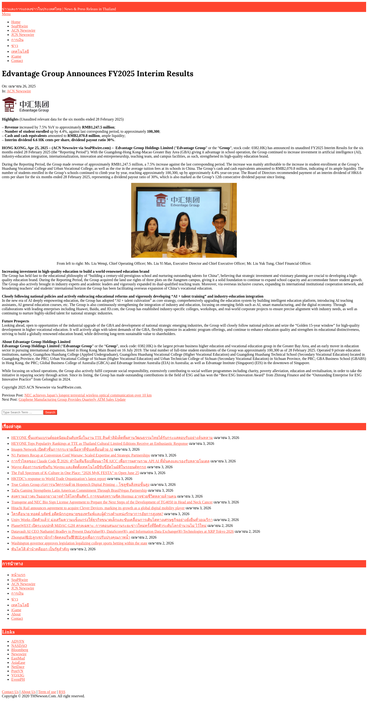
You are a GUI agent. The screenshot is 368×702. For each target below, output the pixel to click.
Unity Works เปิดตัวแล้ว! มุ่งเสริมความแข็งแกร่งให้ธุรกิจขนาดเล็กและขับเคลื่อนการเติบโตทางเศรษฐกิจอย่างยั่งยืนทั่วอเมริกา (112, 520)
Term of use (47, 692)
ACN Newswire (19, 91)
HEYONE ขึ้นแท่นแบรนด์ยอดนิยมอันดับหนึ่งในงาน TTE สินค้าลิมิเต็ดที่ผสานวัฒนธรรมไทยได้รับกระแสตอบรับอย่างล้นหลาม (112, 438)
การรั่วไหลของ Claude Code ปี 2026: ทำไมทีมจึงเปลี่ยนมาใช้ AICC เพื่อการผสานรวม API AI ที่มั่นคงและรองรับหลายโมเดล (110, 461)
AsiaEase (18, 662)
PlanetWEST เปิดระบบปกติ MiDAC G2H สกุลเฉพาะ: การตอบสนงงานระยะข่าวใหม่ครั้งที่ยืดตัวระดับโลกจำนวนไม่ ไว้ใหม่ (109, 526)
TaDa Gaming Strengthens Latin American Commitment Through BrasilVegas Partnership (79, 490)
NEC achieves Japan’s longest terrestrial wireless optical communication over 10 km (88, 395)
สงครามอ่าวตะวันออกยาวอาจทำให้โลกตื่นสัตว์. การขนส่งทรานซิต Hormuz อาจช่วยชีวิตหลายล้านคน (93, 496)
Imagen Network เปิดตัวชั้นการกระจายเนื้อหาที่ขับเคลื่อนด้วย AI (62, 449)
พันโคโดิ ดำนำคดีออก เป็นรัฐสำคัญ (40, 549)
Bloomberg (19, 650)
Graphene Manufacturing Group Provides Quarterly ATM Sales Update (72, 399)
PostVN (17, 671)
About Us (28, 692)
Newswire (19, 654)
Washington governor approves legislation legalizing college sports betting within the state (79, 543)
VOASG (17, 675)
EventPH (18, 679)
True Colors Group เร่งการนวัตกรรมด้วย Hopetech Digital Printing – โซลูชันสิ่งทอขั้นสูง (80, 485)
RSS (62, 692)
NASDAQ (19, 646)
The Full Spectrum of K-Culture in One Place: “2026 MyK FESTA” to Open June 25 (75, 473)
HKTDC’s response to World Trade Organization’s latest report (58, 479)
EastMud (18, 658)
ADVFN (17, 641)
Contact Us (10, 692)
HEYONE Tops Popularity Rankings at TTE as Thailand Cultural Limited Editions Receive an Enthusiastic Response (99, 443)
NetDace (17, 667)
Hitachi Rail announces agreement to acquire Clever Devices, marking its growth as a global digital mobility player (98, 508)
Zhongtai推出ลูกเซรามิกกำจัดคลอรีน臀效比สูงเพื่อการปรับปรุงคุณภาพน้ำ (70, 537)
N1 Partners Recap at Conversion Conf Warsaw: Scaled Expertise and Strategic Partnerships (80, 455)
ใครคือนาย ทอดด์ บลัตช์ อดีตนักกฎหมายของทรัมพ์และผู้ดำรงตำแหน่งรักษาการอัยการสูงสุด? (87, 514)
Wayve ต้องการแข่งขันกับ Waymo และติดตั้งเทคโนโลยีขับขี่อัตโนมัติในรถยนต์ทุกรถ (78, 467)
